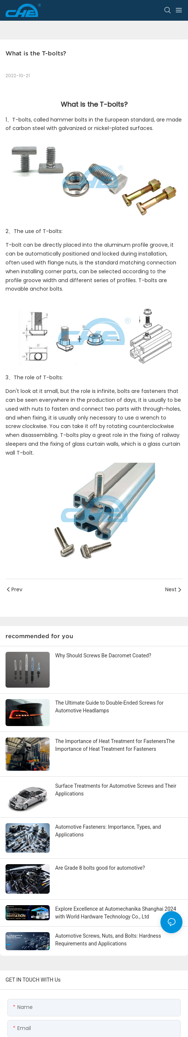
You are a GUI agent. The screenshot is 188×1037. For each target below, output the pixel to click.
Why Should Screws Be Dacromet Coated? (103, 655)
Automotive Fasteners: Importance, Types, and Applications (108, 831)
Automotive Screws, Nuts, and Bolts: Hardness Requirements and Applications (108, 940)
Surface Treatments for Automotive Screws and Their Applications (115, 790)
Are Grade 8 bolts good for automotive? (100, 868)
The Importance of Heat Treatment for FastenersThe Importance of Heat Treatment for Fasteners (115, 745)
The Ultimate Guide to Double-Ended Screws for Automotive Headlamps (109, 706)
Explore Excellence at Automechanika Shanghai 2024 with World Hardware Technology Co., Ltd (115, 913)
